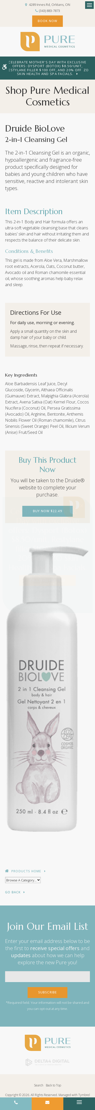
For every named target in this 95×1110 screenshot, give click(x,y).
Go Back (13, 892)
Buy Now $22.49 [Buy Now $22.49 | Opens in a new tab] (47, 511)
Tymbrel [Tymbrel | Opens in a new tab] (84, 1095)
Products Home (26, 871)
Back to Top (53, 1085)
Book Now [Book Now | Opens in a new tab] (48, 21)
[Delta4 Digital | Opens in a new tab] (48, 1062)
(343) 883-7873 (49, 10)
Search (38, 1085)
